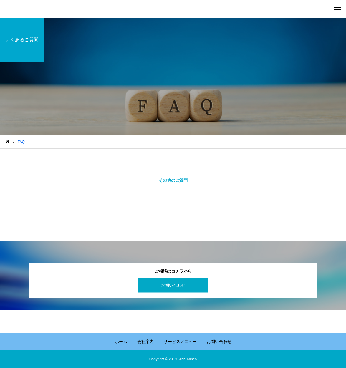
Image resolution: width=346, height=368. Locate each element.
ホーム (121, 341)
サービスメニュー (180, 341)
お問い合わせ (173, 285)
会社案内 (145, 341)
